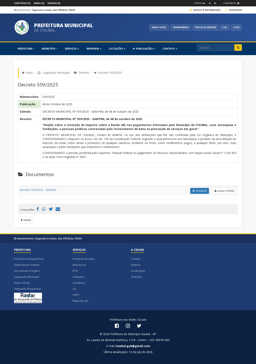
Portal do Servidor (84, 259)
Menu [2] (39, 3)
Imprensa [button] (94, 48)
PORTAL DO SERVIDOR (201, 27)
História (135, 265)
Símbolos (136, 277)
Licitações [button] (117, 48)
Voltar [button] (26, 220)
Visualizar (199, 190)
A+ (203, 3)
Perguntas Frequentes (27, 289)
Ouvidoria (233, 9)
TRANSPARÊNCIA (174, 27)
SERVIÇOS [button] (72, 48)
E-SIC (222, 27)
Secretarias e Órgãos (27, 271)
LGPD (76, 295)
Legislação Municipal (56, 72)
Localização (138, 271)
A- (215, 3)
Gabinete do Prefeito (27, 265)
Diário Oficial (21, 283)
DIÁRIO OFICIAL (150, 27)
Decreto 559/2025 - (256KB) (38, 190)
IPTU (75, 271)
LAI (74, 289)
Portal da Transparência (28, 259)
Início (29, 72)
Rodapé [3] (54, 3)
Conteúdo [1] (22, 3)
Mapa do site (80, 301)
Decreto (84, 72)
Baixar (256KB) (224, 190)
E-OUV (235, 27)
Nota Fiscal (79, 265)
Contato (136, 259)
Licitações (78, 277)
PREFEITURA (26, 48)
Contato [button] (169, 48)
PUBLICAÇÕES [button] (144, 48)
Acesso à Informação (205, 9)
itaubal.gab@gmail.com (133, 346)
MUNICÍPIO (50, 48)
